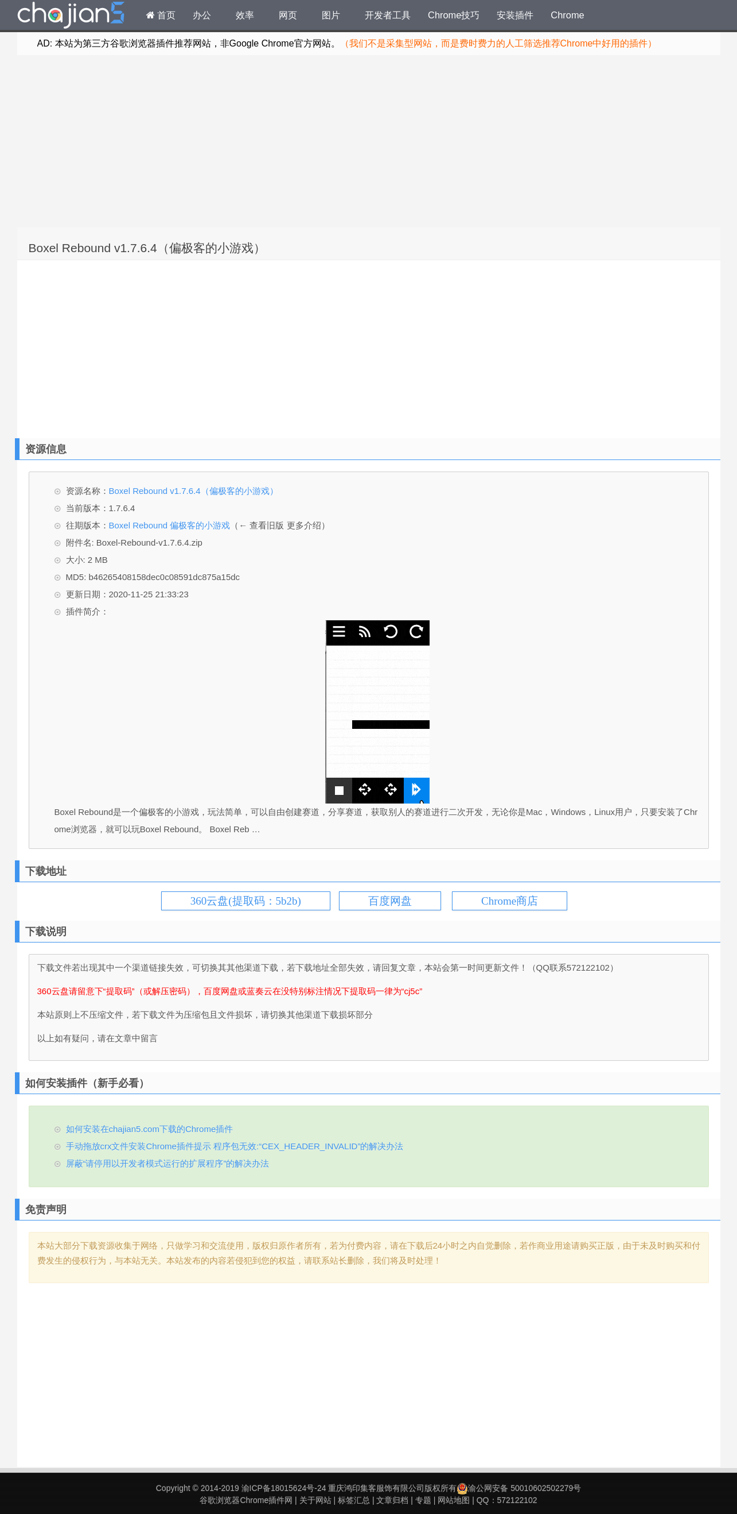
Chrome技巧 (453, 15)
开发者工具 (388, 15)
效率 (245, 15)
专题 (423, 1500)
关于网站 (315, 1500)
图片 (331, 15)
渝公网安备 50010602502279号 (519, 1488)
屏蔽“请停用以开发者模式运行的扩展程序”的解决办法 (168, 1163)
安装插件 (515, 15)
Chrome (567, 15)
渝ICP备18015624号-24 (283, 1488)
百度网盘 (390, 901)
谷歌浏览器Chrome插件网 (246, 1500)
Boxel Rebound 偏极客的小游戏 (170, 525)
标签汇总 (354, 1500)
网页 (288, 15)
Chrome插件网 (71, 17)
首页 (161, 15)
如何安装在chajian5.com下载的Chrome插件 (149, 1129)
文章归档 (392, 1500)
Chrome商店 (509, 901)
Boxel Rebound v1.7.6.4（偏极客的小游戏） (147, 247)
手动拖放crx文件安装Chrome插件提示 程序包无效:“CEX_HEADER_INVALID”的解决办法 (235, 1146)
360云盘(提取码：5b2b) (245, 901)
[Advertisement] (369, 141)
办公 (202, 15)
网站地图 (454, 1500)
